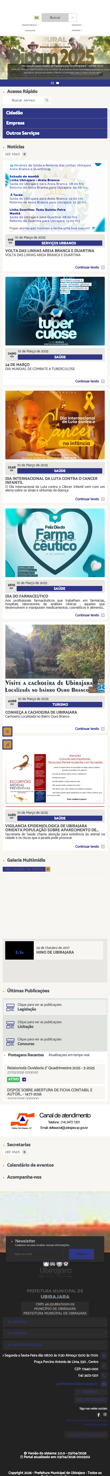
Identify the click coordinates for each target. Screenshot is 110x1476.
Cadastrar (81, 1254)
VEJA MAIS (53, 77)
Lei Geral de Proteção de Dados (86, 1434)
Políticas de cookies (95, 1424)
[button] (52, 83)
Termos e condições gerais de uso (87, 1420)
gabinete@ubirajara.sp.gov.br (77, 1384)
